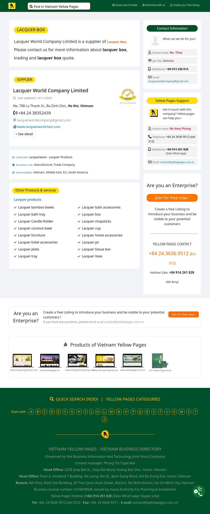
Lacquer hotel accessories (38, 242)
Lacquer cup (91, 228)
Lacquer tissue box (96, 249)
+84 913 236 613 (177, 69)
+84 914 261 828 (177, 149)
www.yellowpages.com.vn (132, 370)
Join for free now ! (172, 198)
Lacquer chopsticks (96, 221)
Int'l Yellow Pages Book (160, 370)
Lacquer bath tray (31, 214)
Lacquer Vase (92, 256)
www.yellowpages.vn (50, 370)
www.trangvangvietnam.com (24, 370)
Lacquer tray (27, 256)
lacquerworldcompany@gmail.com (44, 120)
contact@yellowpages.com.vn (177, 162)
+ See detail (24, 134)
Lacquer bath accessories (101, 207)
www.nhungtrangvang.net (105, 370)
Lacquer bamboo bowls (36, 207)
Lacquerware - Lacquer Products (51, 157)
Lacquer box (91, 214)
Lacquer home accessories (102, 235)
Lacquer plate (28, 249)
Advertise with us (153, 5)
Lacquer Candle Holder (35, 221)
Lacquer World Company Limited (50, 90)
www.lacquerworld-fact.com (38, 126)
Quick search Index (124, 5)
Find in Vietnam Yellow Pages (54, 6)
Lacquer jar (90, 242)
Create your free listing (184, 5)
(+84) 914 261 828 (98, 496)
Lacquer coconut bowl (35, 228)
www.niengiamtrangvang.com (79, 370)
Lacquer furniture (31, 235)
